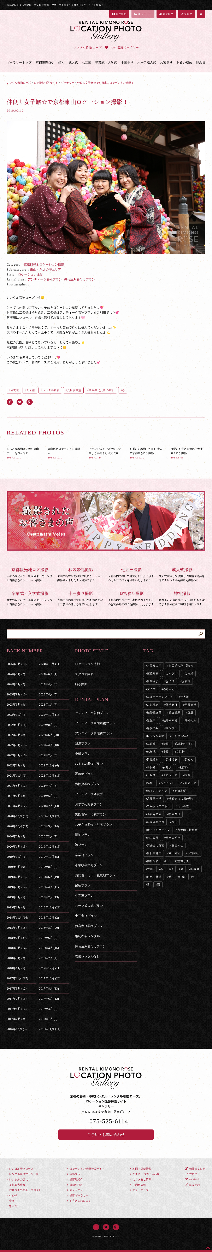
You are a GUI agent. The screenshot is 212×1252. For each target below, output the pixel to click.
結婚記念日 (154, 712)
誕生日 (151, 720)
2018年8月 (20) (49, 927)
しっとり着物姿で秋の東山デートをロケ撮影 (23, 453)
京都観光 (153, 704)
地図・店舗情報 (140, 1168)
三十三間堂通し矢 (177, 861)
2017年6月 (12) (49, 998)
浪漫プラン (82, 743)
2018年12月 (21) (49, 907)
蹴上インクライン (158, 829)
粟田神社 (174, 853)
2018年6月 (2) (48, 937)
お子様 (170, 681)
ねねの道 (183, 806)
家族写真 (153, 673)
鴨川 (174, 822)
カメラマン (75, 1190)
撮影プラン (75, 1174)
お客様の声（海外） (182, 665)
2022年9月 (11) (16, 724)
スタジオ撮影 (84, 674)
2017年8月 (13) (49, 988)
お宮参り (166, 62)
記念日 (200, 62)
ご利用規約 (138, 1184)
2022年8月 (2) (48, 724)
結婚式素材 (170, 720)
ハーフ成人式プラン (89, 905)
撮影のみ (153, 728)
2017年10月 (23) (49, 978)
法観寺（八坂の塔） (102, 390)
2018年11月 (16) (17, 917)
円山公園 (153, 837)
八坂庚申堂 (74, 390)
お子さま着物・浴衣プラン (93, 824)
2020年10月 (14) (17, 826)
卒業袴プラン (84, 855)
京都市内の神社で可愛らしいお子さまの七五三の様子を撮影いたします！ (131, 574)
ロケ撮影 (119, 14)
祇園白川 (174, 814)
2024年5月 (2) (16, 684)
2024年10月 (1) (49, 664)
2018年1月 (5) (16, 968)
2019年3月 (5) (16, 897)
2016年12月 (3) (16, 1029)
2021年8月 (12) (16, 785)
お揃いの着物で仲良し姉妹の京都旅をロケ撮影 (146, 453)
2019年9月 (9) (16, 866)
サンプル (171, 728)
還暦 (190, 712)
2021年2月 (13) (49, 806)
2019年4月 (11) (49, 887)
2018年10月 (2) (49, 917)
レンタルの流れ (17, 1179)
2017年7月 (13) (16, 998)
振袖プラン (82, 834)
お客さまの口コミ (79, 1200)
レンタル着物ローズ (20, 1168)
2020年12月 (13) (17, 816)
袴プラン (81, 845)
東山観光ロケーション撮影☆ (64, 453)
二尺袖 (151, 743)
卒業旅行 (190, 704)
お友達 (14, 390)
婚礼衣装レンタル (87, 936)
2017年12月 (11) (49, 968)
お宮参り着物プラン (89, 926)
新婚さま (153, 681)
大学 (150, 869)
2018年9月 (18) (16, 927)
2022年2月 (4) (48, 755)
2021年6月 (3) (16, 795)
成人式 (73, 62)
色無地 (151, 751)
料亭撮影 (81, 684)
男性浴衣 (171, 759)
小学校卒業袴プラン (89, 865)
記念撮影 (174, 712)
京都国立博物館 (187, 829)
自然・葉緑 (154, 876)
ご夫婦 (189, 673)
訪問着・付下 (184, 743)
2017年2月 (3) (16, 1019)
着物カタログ (195, 1168)
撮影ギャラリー (77, 1195)
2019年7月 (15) (16, 877)
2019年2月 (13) (49, 897)
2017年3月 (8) (48, 1008)
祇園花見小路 (155, 822)
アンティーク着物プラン (45, 279)
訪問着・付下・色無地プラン (95, 875)
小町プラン (82, 753)
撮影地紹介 (75, 1179)
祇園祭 (195, 869)
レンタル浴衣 (180, 735)
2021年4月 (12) (16, 806)
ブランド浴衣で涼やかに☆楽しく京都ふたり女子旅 (105, 453)
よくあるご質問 (140, 1179)
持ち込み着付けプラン (79, 279)
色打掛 (183, 767)
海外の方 (190, 720)
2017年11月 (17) (17, 978)
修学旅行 (171, 704)
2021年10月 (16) (49, 775)
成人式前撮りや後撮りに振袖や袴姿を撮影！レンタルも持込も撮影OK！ (182, 574)
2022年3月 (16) (16, 755)
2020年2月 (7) (48, 836)
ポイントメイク (157, 790)
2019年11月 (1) (16, 856)
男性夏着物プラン (87, 784)
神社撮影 (153, 861)
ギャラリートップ (19, 62)
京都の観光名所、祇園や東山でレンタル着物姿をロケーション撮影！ (30, 574)
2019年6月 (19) (49, 877)
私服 (150, 782)
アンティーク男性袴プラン (93, 733)
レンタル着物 (51, 390)
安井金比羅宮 (155, 845)
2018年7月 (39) (16, 937)
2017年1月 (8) (48, 1019)
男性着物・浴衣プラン (90, 814)
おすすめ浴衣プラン (89, 804)
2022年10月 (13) (49, 714)
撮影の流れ (75, 1184)
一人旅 (184, 696)
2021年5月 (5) (48, 795)
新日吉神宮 (154, 853)
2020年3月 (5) (16, 836)
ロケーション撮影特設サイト (86, 1168)
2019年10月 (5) (49, 856)
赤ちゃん (169, 689)
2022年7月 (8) (16, 735)
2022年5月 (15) (16, 745)
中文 (10, 1200)
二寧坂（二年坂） (158, 806)
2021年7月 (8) (48, 785)
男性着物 (153, 759)
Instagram (192, 1184)
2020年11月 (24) (49, 816)
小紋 (166, 751)
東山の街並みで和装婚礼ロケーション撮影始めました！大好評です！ (80, 574)
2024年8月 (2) (16, 674)
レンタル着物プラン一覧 (23, 1174)
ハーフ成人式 (146, 62)
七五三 (86, 62)
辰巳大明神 (173, 837)
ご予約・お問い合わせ (106, 1135)
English (12, 1195)
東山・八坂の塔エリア (45, 269)
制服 (188, 775)
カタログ (166, 14)
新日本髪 (180, 790)
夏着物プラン (84, 774)
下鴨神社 (193, 853)
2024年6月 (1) (48, 674)
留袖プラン (82, 885)
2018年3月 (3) (16, 958)
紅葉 (182, 876)
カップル (171, 673)
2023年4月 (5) (48, 694)
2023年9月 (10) (16, 694)
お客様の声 (154, 665)
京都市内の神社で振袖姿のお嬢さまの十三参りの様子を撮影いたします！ (80, 598)
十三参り (127, 62)
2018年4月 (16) (49, 948)
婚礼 (61, 62)
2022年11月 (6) (16, 714)
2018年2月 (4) (48, 958)
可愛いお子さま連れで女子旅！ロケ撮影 (187, 453)
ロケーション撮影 (30, 274)
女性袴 (180, 751)
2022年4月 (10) (49, 745)
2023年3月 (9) (16, 704)
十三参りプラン (86, 916)
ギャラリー (142, 14)
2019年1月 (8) (16, 907)
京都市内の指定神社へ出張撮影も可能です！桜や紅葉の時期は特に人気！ (182, 598)
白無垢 (167, 767)
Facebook (192, 1179)
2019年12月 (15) (49, 846)
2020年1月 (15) (16, 846)
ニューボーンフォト (160, 696)
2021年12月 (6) (49, 765)
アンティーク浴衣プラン (92, 794)
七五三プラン (84, 895)
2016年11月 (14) (49, 1029)
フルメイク (189, 782)
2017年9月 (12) (16, 988)
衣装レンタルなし (87, 956)
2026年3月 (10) (16, 664)
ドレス (151, 775)
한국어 (12, 1206)
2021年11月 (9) (16, 775)
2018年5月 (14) (16, 948)
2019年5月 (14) (16, 887)
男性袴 (189, 759)
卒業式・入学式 (106, 62)
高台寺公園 (154, 814)
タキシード (170, 775)
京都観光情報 (16, 1184)
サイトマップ (139, 1190)
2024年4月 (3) (48, 684)
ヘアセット (167, 782)
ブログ (186, 14)
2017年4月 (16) (16, 1008)
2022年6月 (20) (49, 735)
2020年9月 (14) (49, 826)
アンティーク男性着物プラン (95, 723)
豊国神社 (177, 845)
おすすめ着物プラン (89, 763)
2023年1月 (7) (48, 704)
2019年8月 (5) (48, 866)
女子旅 (30, 390)
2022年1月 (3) (16, 765)
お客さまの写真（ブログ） (24, 1190)
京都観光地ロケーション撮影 (44, 264)
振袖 (166, 743)
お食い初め (184, 62)
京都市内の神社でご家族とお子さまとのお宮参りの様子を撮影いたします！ (131, 598)
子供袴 (151, 767)
